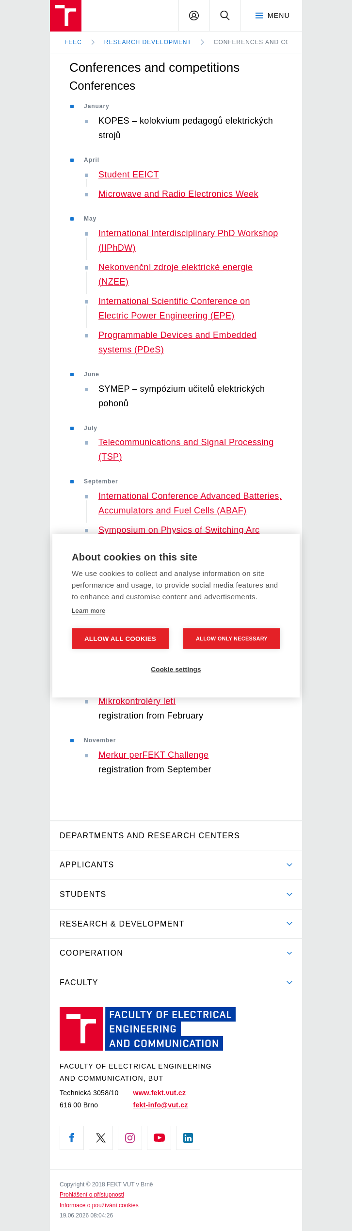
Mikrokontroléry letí (137, 701)
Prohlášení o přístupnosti (92, 1194)
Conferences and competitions (272, 42)
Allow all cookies (120, 638)
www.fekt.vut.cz (159, 1093)
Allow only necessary (232, 638)
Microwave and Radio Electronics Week (178, 194)
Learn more (88, 610)
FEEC (73, 42)
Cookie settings (176, 668)
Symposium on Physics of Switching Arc (178, 530)
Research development (148, 42)
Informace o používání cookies (99, 1205)
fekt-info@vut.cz (160, 1105)
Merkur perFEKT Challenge (153, 755)
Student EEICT (128, 174)
